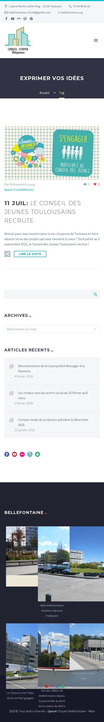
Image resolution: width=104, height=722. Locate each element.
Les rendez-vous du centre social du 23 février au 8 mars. (53, 395)
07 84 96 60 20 (81, 6)
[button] (7, 254)
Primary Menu (96, 40)
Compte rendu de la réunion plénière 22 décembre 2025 (53, 422)
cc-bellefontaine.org (70, 12)
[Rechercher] (52, 294)
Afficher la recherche (95, 294)
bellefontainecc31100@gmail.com (30, 12)
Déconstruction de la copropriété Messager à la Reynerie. (51, 368)
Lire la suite (30, 254)
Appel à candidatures (19, 189)
